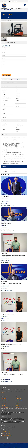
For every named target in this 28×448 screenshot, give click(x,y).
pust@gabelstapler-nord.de (7, 262)
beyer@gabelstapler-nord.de (7, 290)
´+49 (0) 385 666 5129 (5, 288)
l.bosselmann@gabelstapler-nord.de (8, 230)
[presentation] (11, 72)
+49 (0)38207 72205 (5, 318)
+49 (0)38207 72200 (5, 316)
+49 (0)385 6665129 (6, 46)
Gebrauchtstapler (7, 9)
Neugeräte (4, 398)
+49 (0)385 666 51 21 (5, 1)
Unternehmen (18, 398)
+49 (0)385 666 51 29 (6, 433)
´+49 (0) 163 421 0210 (5, 286)
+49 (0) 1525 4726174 (5, 201)
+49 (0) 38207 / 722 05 (6, 260)
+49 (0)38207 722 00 (5, 256)
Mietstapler (4, 403)
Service (3, 405)
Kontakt (17, 403)
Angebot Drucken (19, 79)
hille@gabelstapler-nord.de (6, 320)
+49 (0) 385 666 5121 (5, 199)
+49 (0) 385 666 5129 (5, 203)
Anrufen (4, 79)
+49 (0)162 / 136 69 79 (5, 258)
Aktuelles (17, 407)
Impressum (9, 446)
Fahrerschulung (5, 407)
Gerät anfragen (6, 75)
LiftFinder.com (4, 444)
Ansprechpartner (10, 79)
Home (2, 9)
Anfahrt (17, 405)
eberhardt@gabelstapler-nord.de (8, 205)
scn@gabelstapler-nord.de (14, 1)
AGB (19, 446)
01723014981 (4, 227)
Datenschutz (15, 446)
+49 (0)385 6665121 (6, 45)
